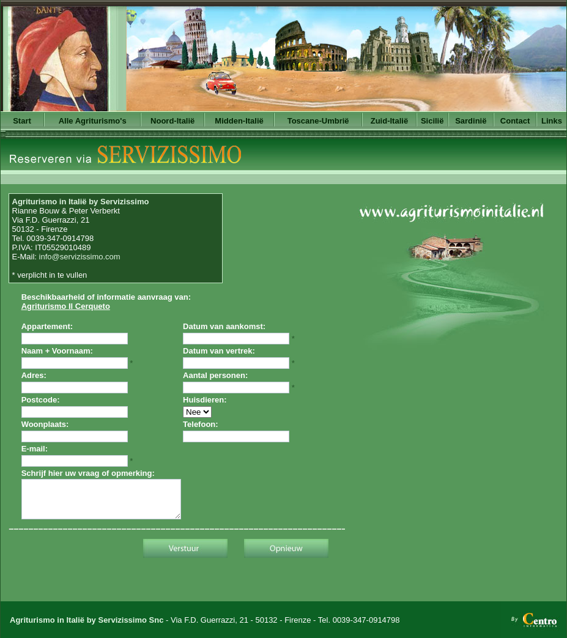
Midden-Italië (239, 120)
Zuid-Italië (389, 120)
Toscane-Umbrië (318, 120)
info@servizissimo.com (79, 256)
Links (551, 120)
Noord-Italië (172, 120)
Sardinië (470, 120)
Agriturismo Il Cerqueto (65, 306)
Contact (515, 120)
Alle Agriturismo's (93, 120)
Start (22, 120)
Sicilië (432, 120)
